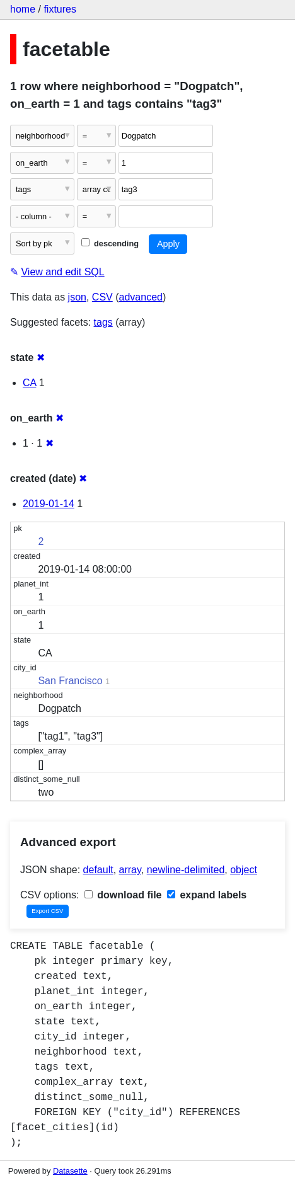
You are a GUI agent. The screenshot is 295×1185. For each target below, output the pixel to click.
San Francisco (70, 680)
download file (123, 895)
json (77, 297)
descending (110, 243)
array (130, 869)
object (243, 869)
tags (103, 322)
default (98, 869)
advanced (141, 297)
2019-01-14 (48, 503)
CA (29, 382)
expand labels (206, 895)
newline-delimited (186, 869)
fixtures (59, 9)
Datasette (70, 1171)
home (22, 9)
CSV (102, 297)
